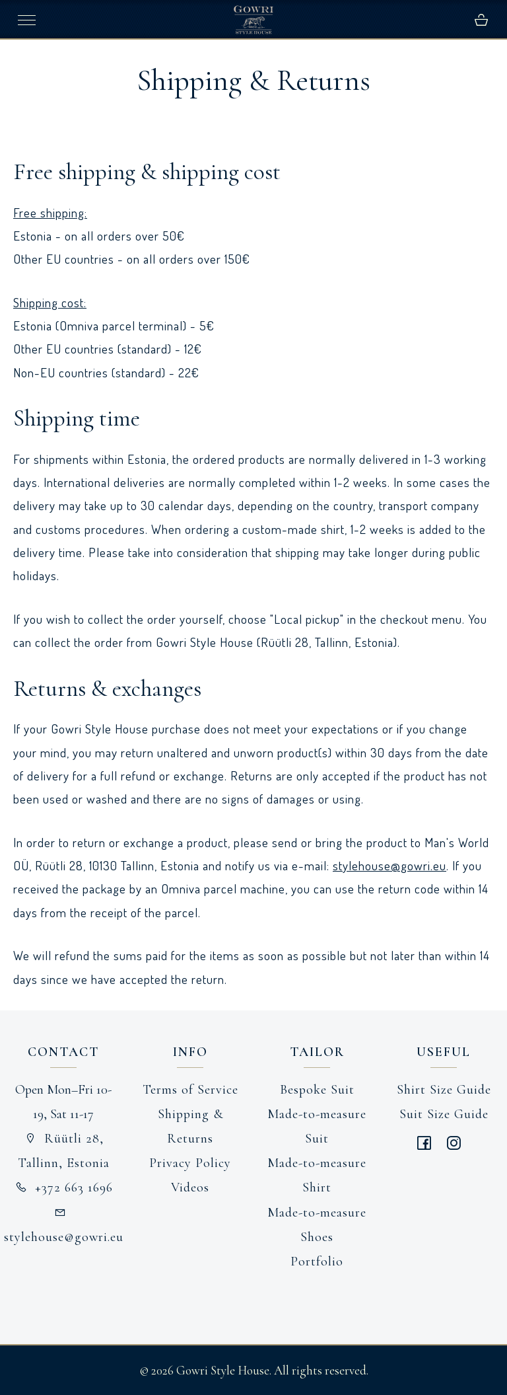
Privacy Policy (190, 1163)
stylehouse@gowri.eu (389, 865)
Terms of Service (190, 1090)
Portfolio (316, 1261)
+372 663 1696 (63, 1187)
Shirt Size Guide (444, 1090)
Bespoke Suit (317, 1090)
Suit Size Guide (444, 1114)
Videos (190, 1187)
